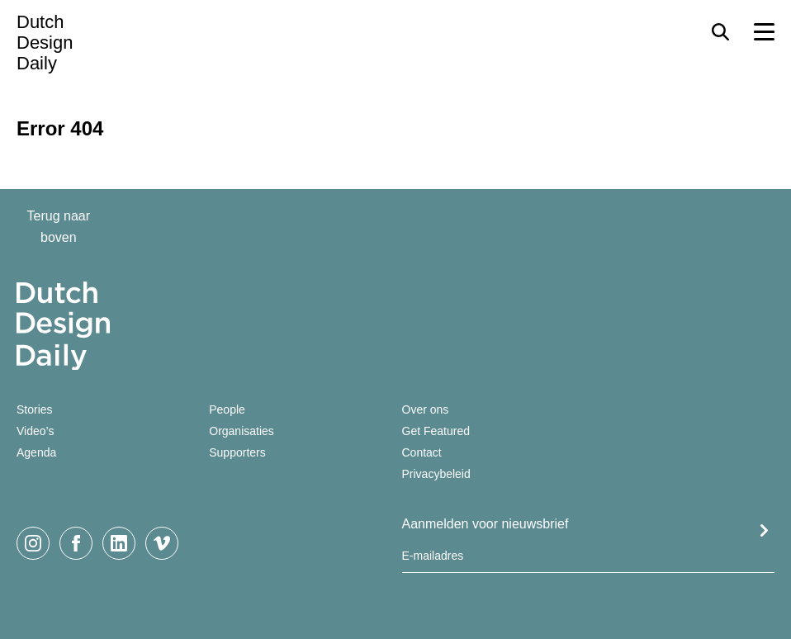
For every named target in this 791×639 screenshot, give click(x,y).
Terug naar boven (59, 226)
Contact (422, 452)
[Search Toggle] (720, 31)
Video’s (35, 431)
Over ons (425, 409)
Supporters (237, 452)
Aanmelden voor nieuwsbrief (485, 524)
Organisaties (241, 431)
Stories (35, 409)
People (227, 409)
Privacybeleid (436, 473)
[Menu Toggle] (764, 31)
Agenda (36, 452)
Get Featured (436, 431)
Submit (764, 530)
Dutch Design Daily (45, 42)
